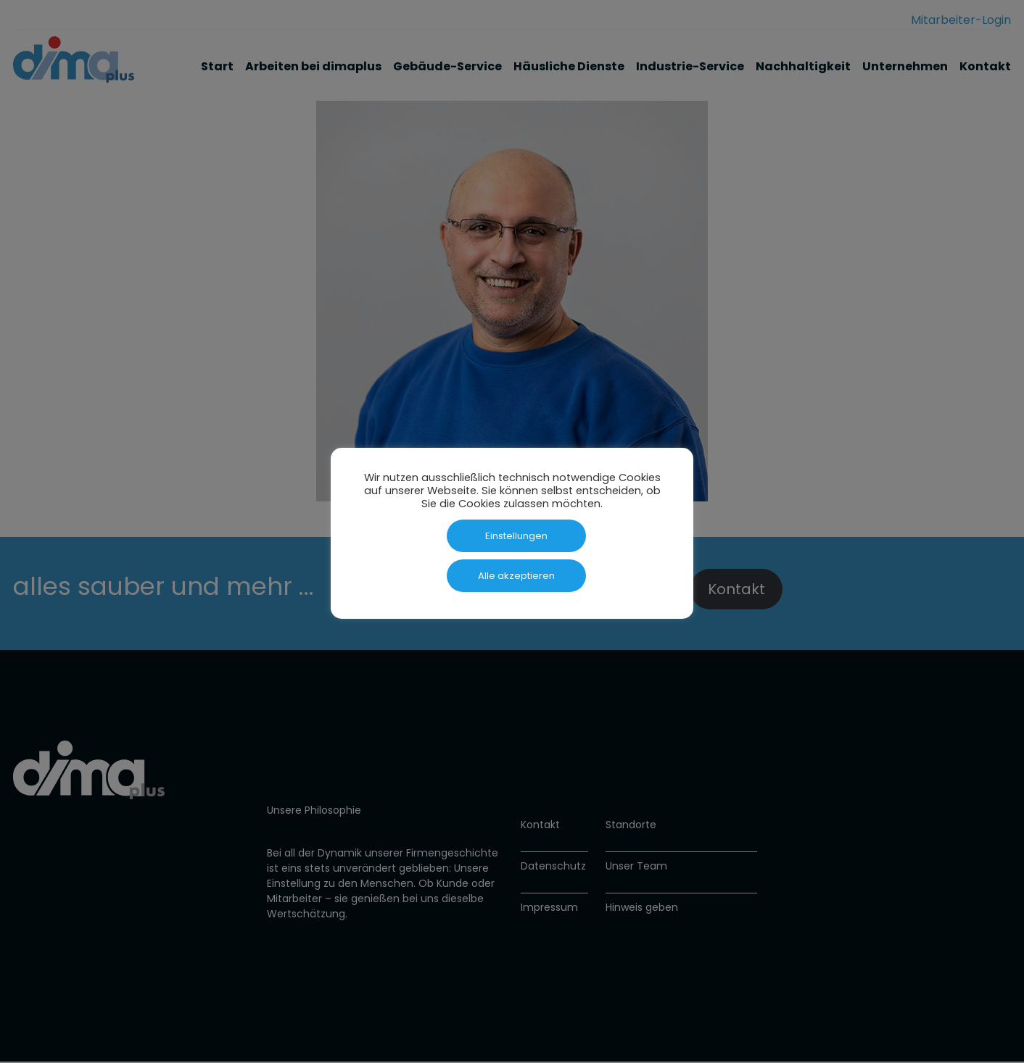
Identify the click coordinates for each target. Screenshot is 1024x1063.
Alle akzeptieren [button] (516, 576)
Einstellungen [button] (516, 536)
